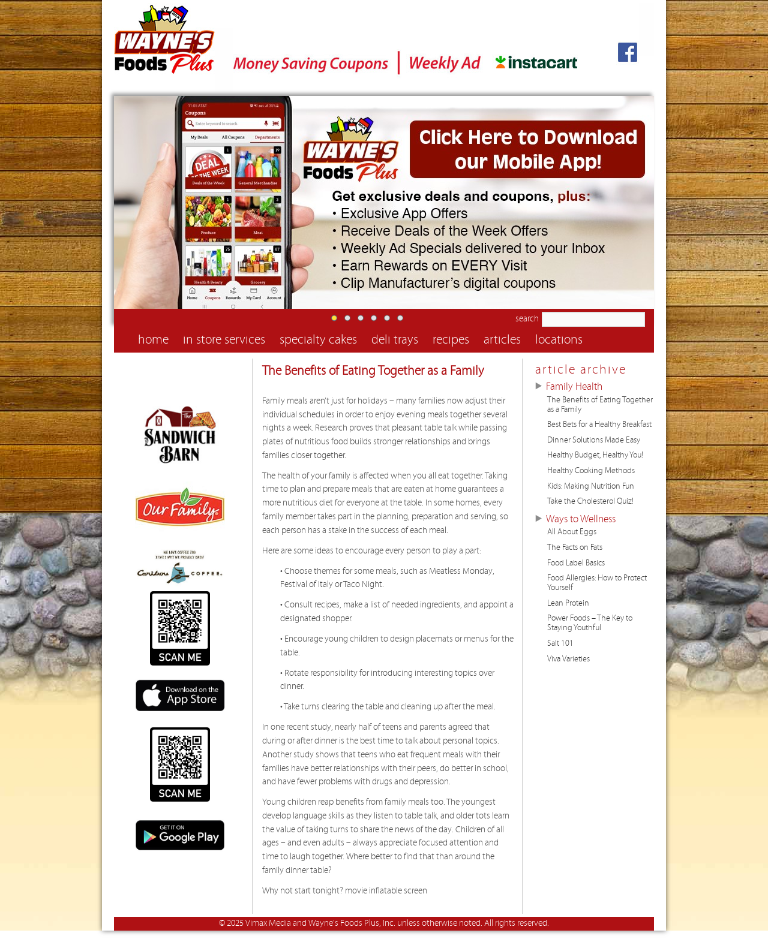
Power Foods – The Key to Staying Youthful (589, 623)
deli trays (394, 339)
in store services (224, 339)
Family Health (574, 387)
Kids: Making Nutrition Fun (590, 486)
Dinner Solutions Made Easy (593, 440)
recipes (451, 339)
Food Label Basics (576, 563)
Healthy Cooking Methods (591, 471)
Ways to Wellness (581, 519)
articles (502, 339)
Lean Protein (568, 603)
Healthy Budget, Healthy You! (595, 455)
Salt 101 (560, 643)
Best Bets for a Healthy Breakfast (599, 424)
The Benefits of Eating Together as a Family (373, 370)
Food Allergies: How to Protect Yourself (597, 582)
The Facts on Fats (574, 547)
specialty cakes (318, 339)
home (153, 339)
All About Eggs (571, 532)
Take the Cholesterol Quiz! (590, 501)
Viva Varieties (568, 659)
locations (559, 339)
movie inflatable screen (386, 891)
